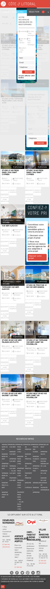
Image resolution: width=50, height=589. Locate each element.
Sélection (37, 11)
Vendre (5, 12)
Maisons (36, 487)
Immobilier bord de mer (6, 447)
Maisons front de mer (5, 495)
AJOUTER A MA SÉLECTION (5, 199)
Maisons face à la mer (5, 485)
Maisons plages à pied (36, 459)
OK (2, 587)
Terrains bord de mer (5, 476)
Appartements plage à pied (38, 469)
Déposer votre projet (35, 257)
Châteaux (28, 487)
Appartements (38, 492)
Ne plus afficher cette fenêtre (27, 77)
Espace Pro (17, 12)
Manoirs (28, 482)
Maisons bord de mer (5, 457)
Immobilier (37, 482)
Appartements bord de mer (7, 466)
